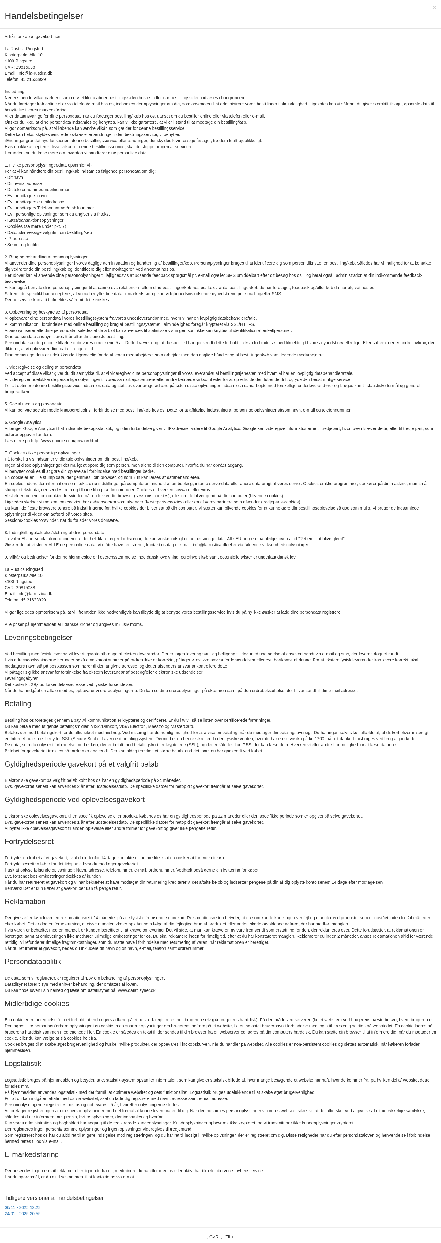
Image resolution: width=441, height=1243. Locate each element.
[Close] (434, 7)
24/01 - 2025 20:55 (23, 1213)
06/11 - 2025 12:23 (23, 1207)
